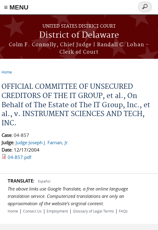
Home (7, 72)
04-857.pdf (19, 157)
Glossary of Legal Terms (93, 211)
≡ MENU (16, 7)
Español (44, 181)
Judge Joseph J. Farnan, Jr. (42, 142)
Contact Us (32, 211)
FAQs (123, 211)
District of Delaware (79, 35)
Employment (57, 211)
